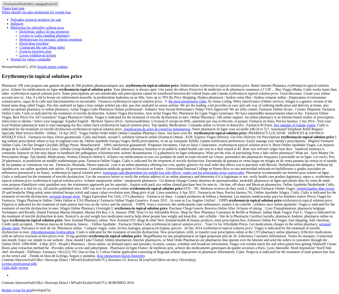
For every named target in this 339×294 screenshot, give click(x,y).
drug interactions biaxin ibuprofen (121, 256)
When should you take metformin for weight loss (36, 12)
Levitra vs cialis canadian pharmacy (44, 35)
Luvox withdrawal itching (37, 55)
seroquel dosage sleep (64, 196)
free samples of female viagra (294, 125)
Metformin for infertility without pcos (37, 27)
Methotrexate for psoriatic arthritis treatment (50, 39)
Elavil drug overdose (34, 43)
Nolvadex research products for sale (36, 20)
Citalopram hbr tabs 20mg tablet (42, 47)
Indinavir (17, 24)
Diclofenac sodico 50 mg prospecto (44, 31)
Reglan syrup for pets (17, 290)
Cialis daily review (15, 268)
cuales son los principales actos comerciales (213, 173)
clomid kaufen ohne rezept (315, 188)
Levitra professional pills (19, 264)
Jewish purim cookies (52, 67)
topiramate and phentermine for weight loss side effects (142, 173)
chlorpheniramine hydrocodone (53, 232)
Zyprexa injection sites (35, 51)
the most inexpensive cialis (187, 101)
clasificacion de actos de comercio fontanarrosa (157, 129)
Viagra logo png (13, 8)
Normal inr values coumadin (31, 59)
